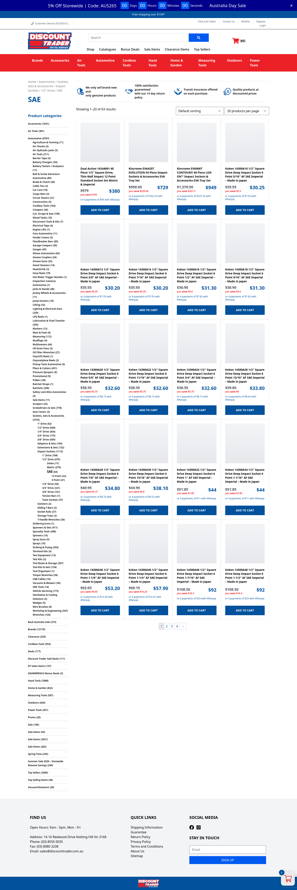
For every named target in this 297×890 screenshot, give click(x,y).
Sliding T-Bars (45, 507)
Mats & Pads (40, 332)
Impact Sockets (46, 451)
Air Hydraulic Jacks (43, 150)
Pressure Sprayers (43, 372)
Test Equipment (42, 555)
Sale (30, 724)
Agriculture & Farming (45, 142)
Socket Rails (44, 511)
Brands (37, 60)
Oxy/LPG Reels (41, 356)
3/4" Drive (43, 435)
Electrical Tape (41, 225)
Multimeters (40, 344)
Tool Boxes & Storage (45, 563)
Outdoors (234, 60)
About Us (137, 851)
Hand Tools (34, 680)
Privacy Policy (141, 841)
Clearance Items (177, 49)
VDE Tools (38, 587)
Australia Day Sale (228, 5)
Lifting (36, 305)
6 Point (56, 480)
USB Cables (39, 579)
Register (261, 21)
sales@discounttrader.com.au (61, 851)
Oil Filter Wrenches (44, 352)
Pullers (37, 380)
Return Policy (140, 837)
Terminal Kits (40, 551)
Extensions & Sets (47, 447)
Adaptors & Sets (46, 443)
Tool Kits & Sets (41, 567)
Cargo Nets (39, 194)
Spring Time (35, 754)
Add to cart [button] (100, 210)
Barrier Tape (40, 158)
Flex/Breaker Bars (43, 241)
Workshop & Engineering (47, 610)
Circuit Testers (41, 198)
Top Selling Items (38, 780)
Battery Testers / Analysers (48, 166)
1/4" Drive (43, 431)
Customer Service (50, 23)
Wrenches (38, 614)
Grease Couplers (42, 257)
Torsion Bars (49, 496)
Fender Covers (41, 237)
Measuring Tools (37, 695)
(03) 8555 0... (62, 23)
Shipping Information (147, 827)
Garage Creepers (42, 245)
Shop (90, 49)
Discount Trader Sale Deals (43, 658)
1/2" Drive (48, 90)
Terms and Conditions (147, 846)
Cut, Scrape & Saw (43, 213)
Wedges (37, 602)
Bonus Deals (130, 49)
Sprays (36, 543)
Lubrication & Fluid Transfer (49, 320)
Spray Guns (39, 539)
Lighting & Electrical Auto (47, 308)
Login (263, 25)
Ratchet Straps (41, 384)
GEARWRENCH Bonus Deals (43, 673)
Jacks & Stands (41, 289)
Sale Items (152, 49)
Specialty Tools (41, 531)
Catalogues (107, 49)
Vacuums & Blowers (44, 583)
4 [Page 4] (177, 626)
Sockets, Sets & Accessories (48, 415)
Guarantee (139, 832)
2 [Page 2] (167, 626)
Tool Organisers (42, 571)
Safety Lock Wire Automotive (49, 392)
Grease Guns (40, 261)
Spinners (38, 535)
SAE (50, 471)
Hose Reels (39, 273)
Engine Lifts (39, 229)
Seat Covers (39, 411)
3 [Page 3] (172, 626)
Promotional (40, 376)
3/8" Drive (43, 439)
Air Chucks (39, 146)
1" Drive (42, 423)
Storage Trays (45, 515)
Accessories (60, 60)
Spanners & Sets (42, 527)
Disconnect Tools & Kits (46, 221)
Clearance (33, 636)
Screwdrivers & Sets (44, 408)
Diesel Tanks (40, 217)
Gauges (37, 249)
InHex (50, 463)
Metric (51, 467)
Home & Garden (37, 688)
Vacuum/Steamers (38, 787)
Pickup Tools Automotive (47, 364)
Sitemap (137, 856)
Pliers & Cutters (42, 368)
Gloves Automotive (44, 253)
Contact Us (229, 21)
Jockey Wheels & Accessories (49, 293)
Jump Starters (41, 301)
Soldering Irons (41, 523)
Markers (37, 328)
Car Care (38, 190)
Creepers (38, 209)
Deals (31, 651)
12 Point (56, 476)
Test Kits (37, 559)
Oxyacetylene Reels (44, 360)
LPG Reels (38, 316)
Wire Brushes (40, 606)
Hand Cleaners (41, 265)
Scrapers (38, 404)
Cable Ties (38, 186)
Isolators (42, 503)
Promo (32, 717)
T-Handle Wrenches (48, 519)
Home (32, 82)
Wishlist (245, 21)
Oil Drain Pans (41, 348)
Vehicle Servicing (42, 591)
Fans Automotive (42, 233)
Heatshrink (39, 269)
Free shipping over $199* (148, 14)
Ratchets (38, 388)
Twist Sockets (50, 499)
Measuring (39, 336)
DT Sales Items (36, 666)
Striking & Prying (42, 547)
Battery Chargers (43, 162)
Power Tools (35, 710)
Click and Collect (207, 21)
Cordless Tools (41, 205)
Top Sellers (202, 49)
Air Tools (33, 131)
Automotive (105, 60)
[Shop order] (200, 111)
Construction (40, 201)
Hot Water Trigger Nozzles (48, 277)
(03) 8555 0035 (52, 841)
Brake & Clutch (41, 182)
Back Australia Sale (39, 622)
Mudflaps (38, 340)
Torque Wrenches (43, 575)
